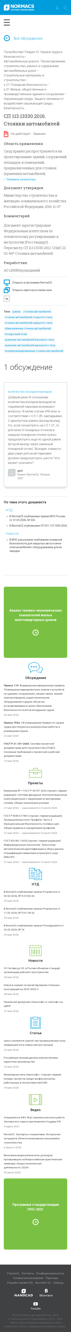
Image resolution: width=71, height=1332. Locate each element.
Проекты (35, 783)
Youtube (35, 1305)
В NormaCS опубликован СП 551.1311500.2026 (38, 525)
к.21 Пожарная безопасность (25, 85)
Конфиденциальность (50, 1273)
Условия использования (28, 1278)
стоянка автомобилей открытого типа (28, 317)
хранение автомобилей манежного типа (30, 345)
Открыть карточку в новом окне (32, 290)
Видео (35, 1110)
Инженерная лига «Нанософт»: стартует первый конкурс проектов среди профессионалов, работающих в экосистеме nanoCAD (32, 1078)
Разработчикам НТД (20, 1282)
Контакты (28, 1273)
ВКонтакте (46, 1292)
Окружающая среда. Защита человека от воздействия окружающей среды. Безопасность (34, 103)
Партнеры (52, 1278)
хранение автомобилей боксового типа (29, 339)
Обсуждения (35, 678)
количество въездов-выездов (30, 391)
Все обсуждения (23, 38)
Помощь (58, 1282)
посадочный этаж (16, 334)
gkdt (20, 470)
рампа (16, 311)
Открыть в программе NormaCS (32, 282)
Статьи (35, 1033)
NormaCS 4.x (43, 1282)
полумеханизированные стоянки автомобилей (34, 350)
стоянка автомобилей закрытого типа (28, 322)
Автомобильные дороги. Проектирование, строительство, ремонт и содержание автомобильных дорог (35, 65)
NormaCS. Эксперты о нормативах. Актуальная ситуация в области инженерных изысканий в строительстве (32, 1138)
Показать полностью (20, 179)
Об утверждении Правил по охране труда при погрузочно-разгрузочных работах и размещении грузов (34, 726)
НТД (9, 510)
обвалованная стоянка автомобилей (28, 328)
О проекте (13, 1273)
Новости (12, 533)
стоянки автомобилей (37, 311)
